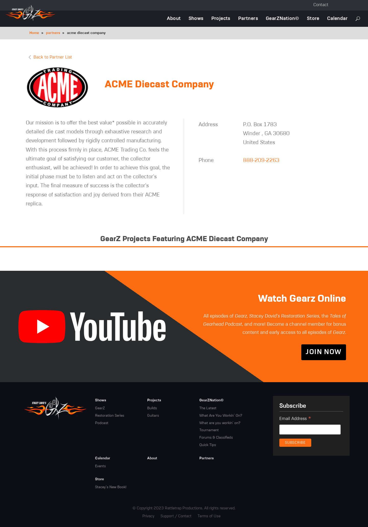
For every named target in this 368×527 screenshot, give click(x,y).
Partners (248, 18)
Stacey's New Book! (110, 487)
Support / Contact (175, 516)
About (174, 18)
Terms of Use (209, 516)
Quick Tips (207, 445)
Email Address (295, 419)
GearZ (100, 408)
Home (34, 33)
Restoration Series (109, 415)
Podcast (101, 423)
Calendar (337, 18)
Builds (152, 408)
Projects (221, 18)
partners (53, 33)
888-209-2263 (261, 160)
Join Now (323, 352)
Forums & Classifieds (216, 437)
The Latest (207, 408)
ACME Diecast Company (159, 84)
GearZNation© (282, 18)
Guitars (153, 415)
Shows (196, 18)
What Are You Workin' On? (220, 415)
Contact (320, 5)
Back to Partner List (52, 57)
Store (313, 18)
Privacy (148, 516)
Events (100, 466)
